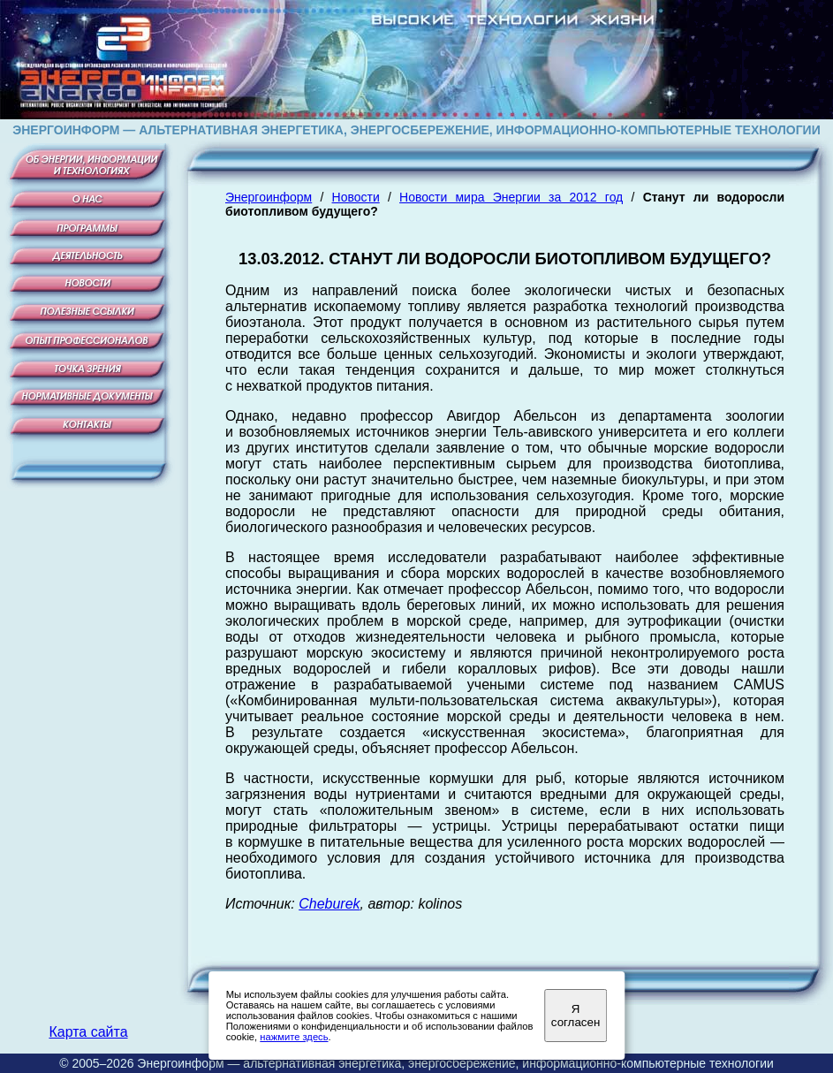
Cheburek (329, 903)
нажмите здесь (294, 1036)
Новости (356, 197)
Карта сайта (88, 1031)
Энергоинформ (268, 197)
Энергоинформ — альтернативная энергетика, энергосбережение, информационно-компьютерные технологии (455, 1063)
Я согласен (575, 1015)
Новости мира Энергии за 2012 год (511, 197)
